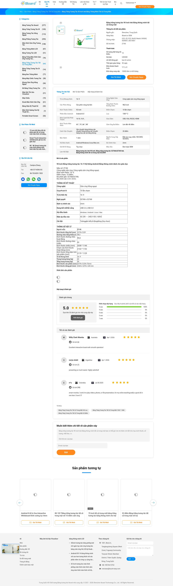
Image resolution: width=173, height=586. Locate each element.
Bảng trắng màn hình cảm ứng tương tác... (34, 58)
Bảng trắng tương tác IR (34, 29)
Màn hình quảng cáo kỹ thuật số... (34, 111)
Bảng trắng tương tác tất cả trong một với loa (73, 410)
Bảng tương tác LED (34, 53)
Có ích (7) (75, 365)
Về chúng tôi (24, 552)
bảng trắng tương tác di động (34, 69)
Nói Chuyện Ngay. (145, 7)
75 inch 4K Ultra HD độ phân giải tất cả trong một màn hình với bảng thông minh (38, 132)
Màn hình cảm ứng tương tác (34, 44)
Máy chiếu (34, 98)
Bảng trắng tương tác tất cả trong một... (34, 63)
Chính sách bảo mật (27, 565)
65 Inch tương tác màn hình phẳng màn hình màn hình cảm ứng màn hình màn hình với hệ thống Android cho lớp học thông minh (82, 567)
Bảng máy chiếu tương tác (34, 78)
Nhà (21, 543)
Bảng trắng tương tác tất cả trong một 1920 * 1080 (108, 410)
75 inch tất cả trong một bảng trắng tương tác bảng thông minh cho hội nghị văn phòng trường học (102, 515)
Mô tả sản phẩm (79, 92)
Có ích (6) (75, 342)
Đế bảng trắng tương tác (34, 88)
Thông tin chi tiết (63, 92)
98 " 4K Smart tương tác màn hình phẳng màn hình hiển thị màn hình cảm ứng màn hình (38, 147)
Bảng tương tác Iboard (34, 25)
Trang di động (24, 562)
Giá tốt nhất (116, 77)
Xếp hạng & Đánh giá (95, 92)
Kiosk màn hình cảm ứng (34, 102)
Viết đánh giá (77, 318)
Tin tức (22, 555)
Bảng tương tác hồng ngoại (34, 34)
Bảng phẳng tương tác (34, 39)
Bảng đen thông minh (34, 74)
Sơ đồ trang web (25, 558)
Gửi (66, 452)
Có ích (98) (76, 387)
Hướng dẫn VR (25, 549)
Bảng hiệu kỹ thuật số (34, 106)
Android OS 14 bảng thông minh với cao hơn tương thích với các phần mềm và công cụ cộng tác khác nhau (82, 557)
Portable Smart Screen (34, 116)
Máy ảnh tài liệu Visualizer (34, 93)
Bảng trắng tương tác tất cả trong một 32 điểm (73, 413)
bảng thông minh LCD (34, 49)
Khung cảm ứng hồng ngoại (34, 83)
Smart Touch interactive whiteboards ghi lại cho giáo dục (38, 139)
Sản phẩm (23, 546)
